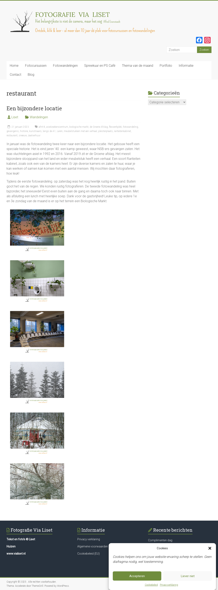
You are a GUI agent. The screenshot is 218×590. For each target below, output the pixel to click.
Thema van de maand (137, 66)
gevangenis (13, 131)
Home (14, 66)
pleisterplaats (105, 131)
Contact (15, 75)
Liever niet (188, 576)
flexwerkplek (115, 126)
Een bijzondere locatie (34, 108)
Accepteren (137, 576)
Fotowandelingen (65, 66)
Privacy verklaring (88, 539)
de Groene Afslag (99, 126)
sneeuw (23, 135)
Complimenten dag (160, 540)
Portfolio (166, 66)
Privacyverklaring (169, 584)
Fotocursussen (35, 66)
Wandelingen (39, 117)
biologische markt (79, 126)
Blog (31, 75)
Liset (14, 117)
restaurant (12, 135)
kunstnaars (35, 131)
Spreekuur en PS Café (99, 66)
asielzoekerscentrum (57, 126)
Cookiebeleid (151, 584)
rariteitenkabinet (122, 131)
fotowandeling (130, 126)
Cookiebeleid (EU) (88, 553)
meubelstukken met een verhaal (80, 131)
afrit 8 (42, 126)
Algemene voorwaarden (92, 546)
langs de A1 (49, 131)
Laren (60, 131)
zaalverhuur (34, 135)
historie (24, 131)
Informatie (186, 66)
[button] (210, 548)
